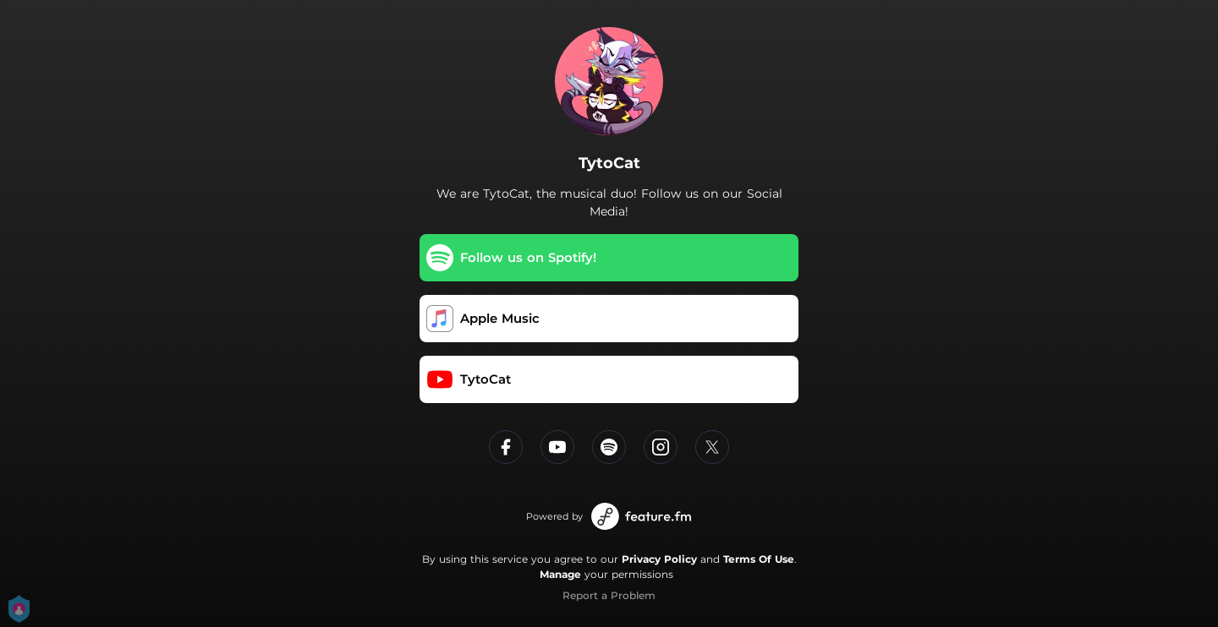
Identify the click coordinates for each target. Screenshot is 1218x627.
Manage (560, 574)
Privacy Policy (659, 559)
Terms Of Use (758, 559)
